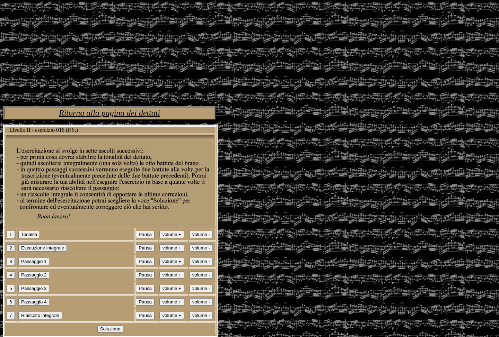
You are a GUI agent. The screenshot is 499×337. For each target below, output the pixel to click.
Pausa (145, 234)
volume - (201, 234)
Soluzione (110, 328)
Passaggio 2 (33, 274)
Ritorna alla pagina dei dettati (109, 112)
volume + (171, 234)
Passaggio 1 (33, 261)
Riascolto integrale (40, 315)
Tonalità (29, 234)
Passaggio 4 (33, 301)
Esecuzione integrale (42, 248)
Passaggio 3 (33, 288)
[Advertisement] (211, 51)
